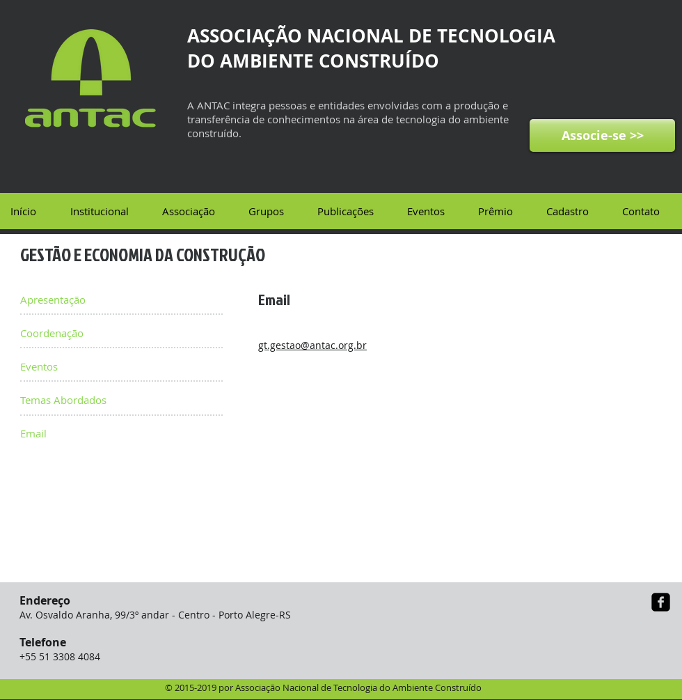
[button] (105, 211)
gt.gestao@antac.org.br (312, 345)
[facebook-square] (660, 602)
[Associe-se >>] (602, 135)
